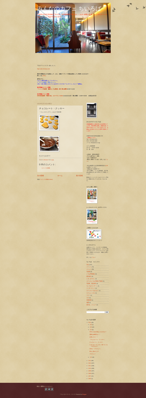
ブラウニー (92, 354)
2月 (91, 329)
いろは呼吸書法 (91, 274)
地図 (88, 302)
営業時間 (89, 300)
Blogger (84, 394)
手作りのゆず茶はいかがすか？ (97, 332)
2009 (89, 371)
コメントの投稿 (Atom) (46, 179)
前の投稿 (79, 176)
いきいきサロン (91, 278)
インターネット (91, 288)
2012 (89, 363)
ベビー (88, 295)
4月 (91, 327)
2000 (89, 378)
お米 (106, 165)
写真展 (88, 271)
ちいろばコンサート (92, 286)
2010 (89, 368)
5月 (91, 324)
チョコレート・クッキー (96, 342)
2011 (89, 365)
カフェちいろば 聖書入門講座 (95, 281)
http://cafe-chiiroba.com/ (43, 69)
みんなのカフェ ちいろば (69, 8)
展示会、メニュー (91, 304)
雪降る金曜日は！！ (94, 334)
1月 (91, 357)
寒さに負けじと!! (94, 351)
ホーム (59, 176)
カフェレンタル (91, 293)
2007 (89, 376)
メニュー (89, 269)
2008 (89, 373)
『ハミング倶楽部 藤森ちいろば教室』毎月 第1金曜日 (52, 89)
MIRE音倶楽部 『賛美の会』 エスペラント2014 (50, 95)
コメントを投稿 (45, 168)
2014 (89, 322)
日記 (88, 264)
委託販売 (89, 276)
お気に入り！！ (93, 337)
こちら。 (44, 75)
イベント (89, 267)
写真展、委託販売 (91, 283)
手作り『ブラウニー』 (95, 349)
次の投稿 (40, 176)
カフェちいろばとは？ (93, 290)
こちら (93, 257)
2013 (89, 360)
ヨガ (88, 297)
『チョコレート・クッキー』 (97, 339)
